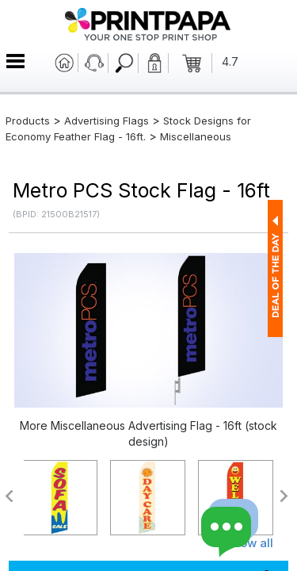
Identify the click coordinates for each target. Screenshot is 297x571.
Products (28, 120)
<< (8, 496)
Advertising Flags (106, 120)
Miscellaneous (195, 136)
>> (285, 496)
